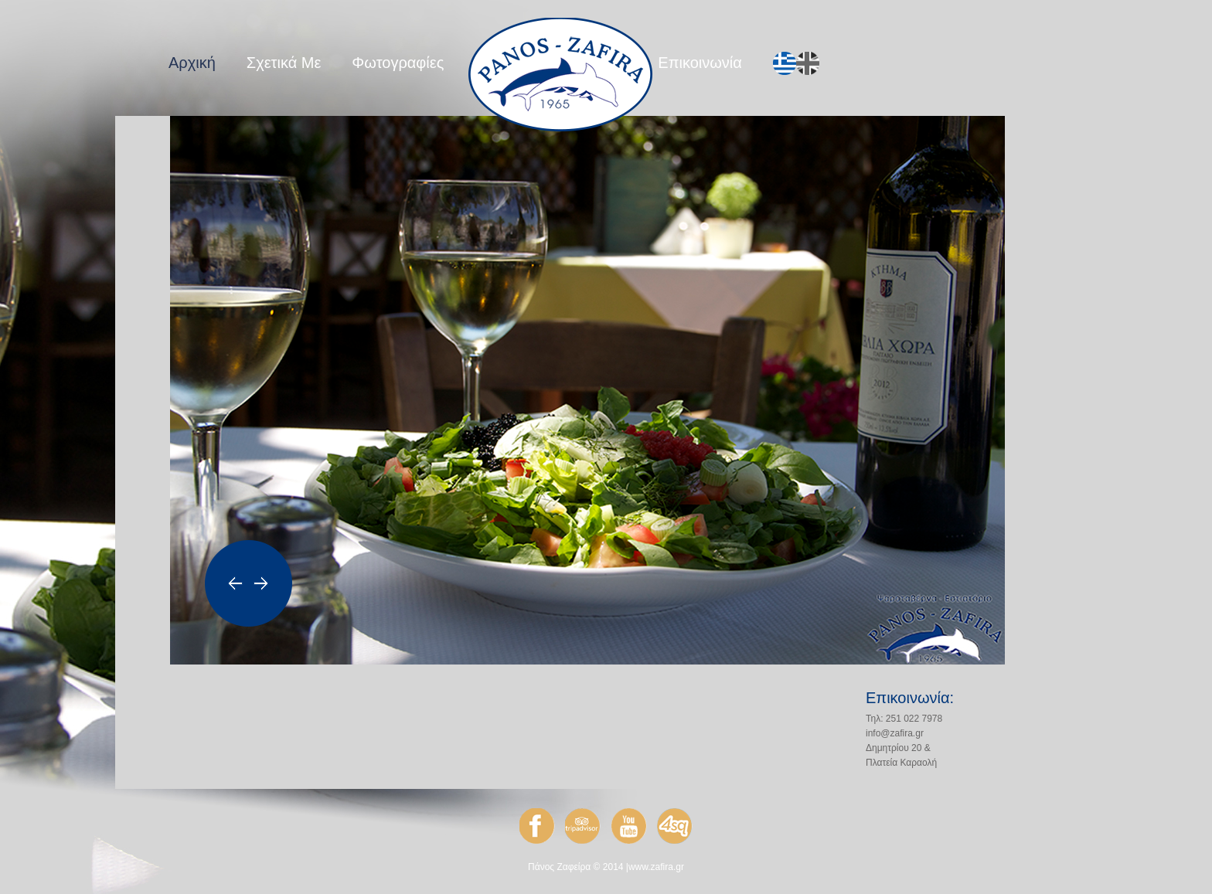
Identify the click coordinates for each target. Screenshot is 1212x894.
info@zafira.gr (895, 733)
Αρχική (192, 62)
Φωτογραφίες (398, 62)
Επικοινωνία (700, 62)
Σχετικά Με (284, 62)
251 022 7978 (914, 718)
